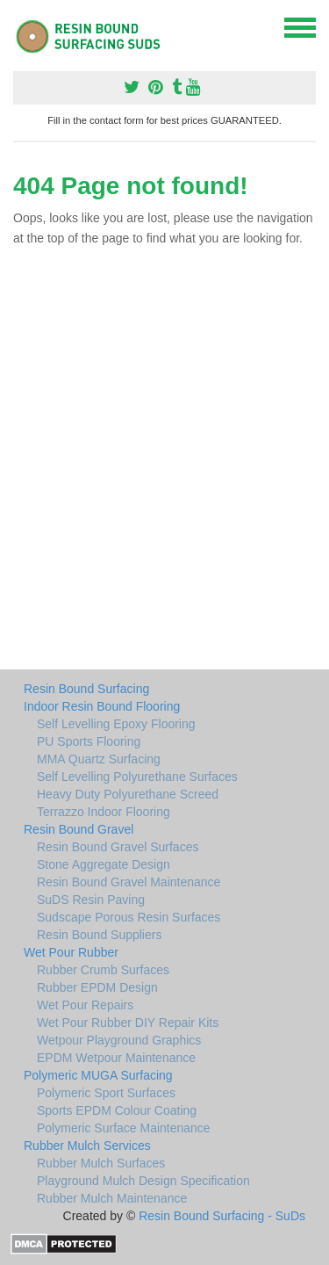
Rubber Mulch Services (87, 1145)
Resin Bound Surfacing (86, 689)
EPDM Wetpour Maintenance (116, 1058)
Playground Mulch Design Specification (143, 1181)
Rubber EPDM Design (97, 987)
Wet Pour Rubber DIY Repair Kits (127, 1023)
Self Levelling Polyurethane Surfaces (137, 777)
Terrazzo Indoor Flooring (103, 812)
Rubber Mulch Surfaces (101, 1163)
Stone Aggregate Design (103, 864)
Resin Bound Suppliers (99, 935)
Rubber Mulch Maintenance (112, 1198)
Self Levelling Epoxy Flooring (116, 724)
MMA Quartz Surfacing (99, 759)
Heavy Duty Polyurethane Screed (127, 794)
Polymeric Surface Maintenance (124, 1128)
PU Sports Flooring (88, 741)
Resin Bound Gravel (78, 829)
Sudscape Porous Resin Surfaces (128, 917)
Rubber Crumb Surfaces (103, 970)
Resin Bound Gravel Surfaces (117, 847)
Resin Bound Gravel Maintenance (128, 882)
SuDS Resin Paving (91, 900)
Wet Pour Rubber (71, 952)
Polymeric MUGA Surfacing (98, 1075)
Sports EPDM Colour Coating (117, 1110)
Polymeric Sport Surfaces (106, 1093)
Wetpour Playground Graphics (119, 1040)
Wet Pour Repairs (85, 1005)
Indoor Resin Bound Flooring (102, 706)
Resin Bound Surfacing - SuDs (222, 1216)
